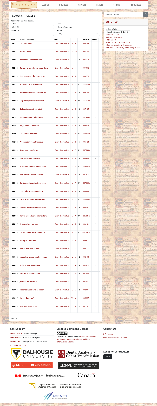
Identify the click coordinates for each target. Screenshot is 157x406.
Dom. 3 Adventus (62, 43)
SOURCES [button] (63, 5)
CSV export (111, 40)
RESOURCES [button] (135, 5)
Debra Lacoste (16, 333)
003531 (86, 281)
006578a (86, 84)
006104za (86, 232)
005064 (86, 290)
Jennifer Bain (16, 337)
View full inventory (114, 37)
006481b (86, 216)
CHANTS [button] (82, 5)
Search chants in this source (118, 42)
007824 (86, 175)
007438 (86, 142)
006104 (86, 224)
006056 (86, 125)
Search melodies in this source (119, 45)
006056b (86, 133)
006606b (86, 199)
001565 (86, 306)
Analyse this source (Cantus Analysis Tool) (124, 47)
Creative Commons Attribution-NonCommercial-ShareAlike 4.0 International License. (76, 339)
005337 (86, 249)
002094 (86, 265)
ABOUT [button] (45, 5)
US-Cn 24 (112, 22)
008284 (86, 43)
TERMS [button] (116, 5)
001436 (86, 60)
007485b (86, 117)
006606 (86, 191)
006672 (86, 240)
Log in (108, 356)
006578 (86, 76)
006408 (86, 158)
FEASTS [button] (99, 5)
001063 (86, 68)
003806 (86, 273)
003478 (86, 257)
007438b (86, 150)
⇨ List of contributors (18, 345)
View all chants (113, 34)
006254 (86, 92)
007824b (86, 183)
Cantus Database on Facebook (115, 337)
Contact (108, 334)
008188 (86, 51)
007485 (86, 109)
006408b (86, 166)
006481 (86, 207)
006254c (86, 101)
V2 (72, 298)
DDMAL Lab (15, 341)
